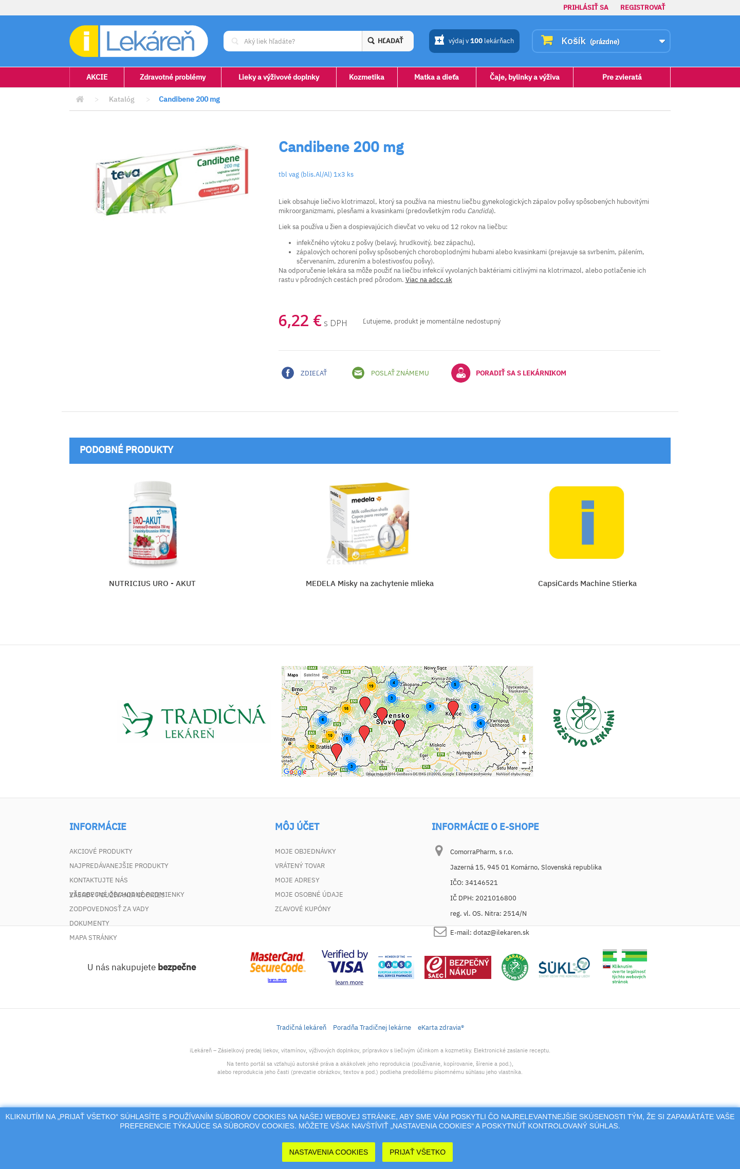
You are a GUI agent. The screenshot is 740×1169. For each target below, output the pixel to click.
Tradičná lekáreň (301, 1084)
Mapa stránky (93, 937)
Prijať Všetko (418, 1152)
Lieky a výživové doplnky (278, 77)
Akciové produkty (101, 851)
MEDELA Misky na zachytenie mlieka (370, 583)
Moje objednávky (305, 851)
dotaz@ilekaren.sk (501, 932)
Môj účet (297, 827)
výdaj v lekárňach (474, 41)
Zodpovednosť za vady (109, 908)
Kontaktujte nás (98, 880)
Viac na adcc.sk (428, 279)
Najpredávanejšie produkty (119, 865)
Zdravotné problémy (173, 77)
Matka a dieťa (436, 77)
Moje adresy (297, 880)
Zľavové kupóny (303, 908)
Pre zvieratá (622, 77)
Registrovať (642, 7)
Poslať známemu (390, 373)
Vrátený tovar (300, 865)
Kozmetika (366, 77)
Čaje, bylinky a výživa (525, 77)
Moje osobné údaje (309, 894)
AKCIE (96, 77)
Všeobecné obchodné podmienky (126, 894)
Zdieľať (304, 373)
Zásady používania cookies (117, 952)
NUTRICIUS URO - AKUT (152, 583)
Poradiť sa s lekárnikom (508, 373)
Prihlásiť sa (585, 7)
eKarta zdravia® (441, 1084)
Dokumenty (89, 923)
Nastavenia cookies (328, 1152)
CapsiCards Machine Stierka (587, 583)
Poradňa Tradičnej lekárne (372, 1084)
